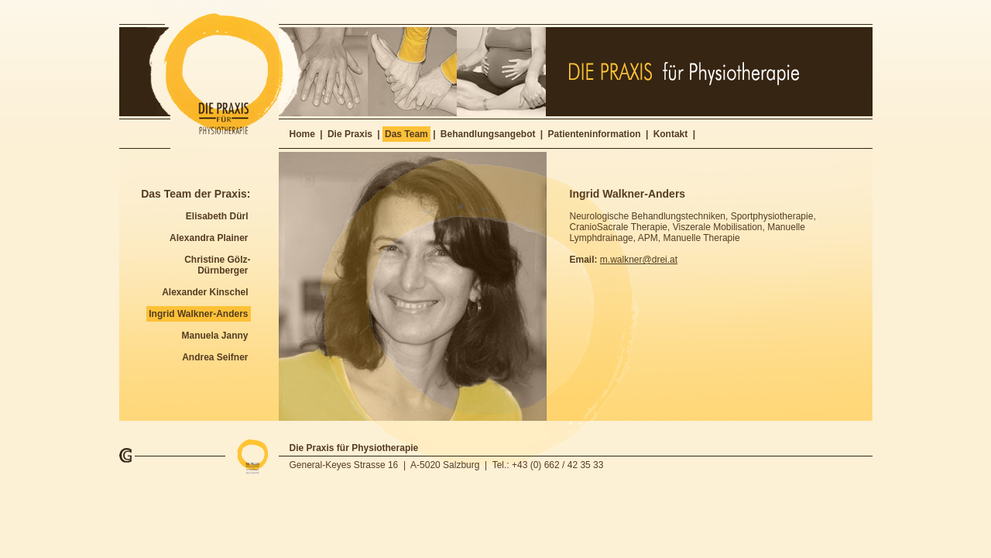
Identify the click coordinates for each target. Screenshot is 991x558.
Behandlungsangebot (488, 134)
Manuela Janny (214, 335)
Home (302, 134)
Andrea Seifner (215, 357)
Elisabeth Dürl (217, 216)
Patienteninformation (594, 134)
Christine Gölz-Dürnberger (217, 265)
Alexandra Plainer (209, 237)
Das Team (406, 134)
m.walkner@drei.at (638, 259)
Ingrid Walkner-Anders (198, 313)
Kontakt (670, 134)
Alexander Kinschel (205, 292)
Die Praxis (349, 134)
